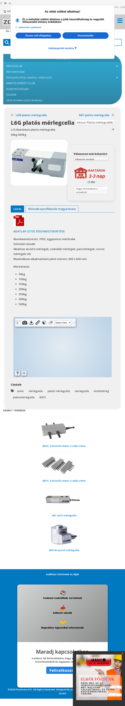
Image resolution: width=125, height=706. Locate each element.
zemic (20, 398)
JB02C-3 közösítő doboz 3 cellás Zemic (64, 453)
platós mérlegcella (59, 398)
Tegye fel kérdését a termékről (89, 196)
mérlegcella (36, 398)
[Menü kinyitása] (120, 22)
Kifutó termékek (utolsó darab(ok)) (24, 100)
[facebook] (1, 3)
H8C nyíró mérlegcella (64, 522)
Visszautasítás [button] (85, 35)
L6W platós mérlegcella (31, 115)
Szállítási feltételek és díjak (62, 581)
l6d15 (42, 405)
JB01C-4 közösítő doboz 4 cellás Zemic (64, 488)
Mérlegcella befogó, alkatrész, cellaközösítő (29, 77)
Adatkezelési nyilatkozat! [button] (29, 27)
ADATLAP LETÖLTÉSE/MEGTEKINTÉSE (39, 239)
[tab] (17, 216)
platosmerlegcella (24, 405)
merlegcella (82, 398)
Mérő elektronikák (15, 71)
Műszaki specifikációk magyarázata (52, 216)
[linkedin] (10, 3)
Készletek (11, 94)
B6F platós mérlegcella (94, 115)
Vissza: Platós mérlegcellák (95, 122)
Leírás (17, 216)
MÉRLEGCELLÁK (14, 66)
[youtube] (5, 3)
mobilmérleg (101, 398)
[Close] (122, 653)
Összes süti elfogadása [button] (38, 35)
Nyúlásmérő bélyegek (17, 89)
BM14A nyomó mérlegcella (64, 557)
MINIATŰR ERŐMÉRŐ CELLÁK (20, 83)
